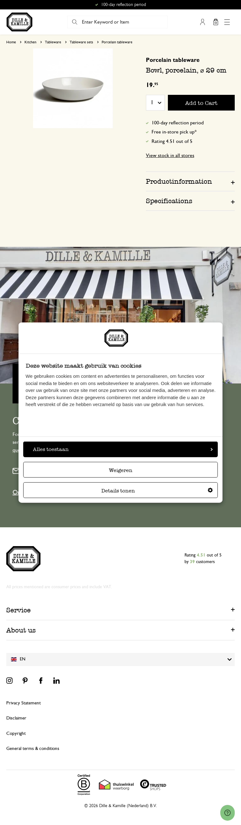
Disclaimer (16, 718)
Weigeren (120, 470)
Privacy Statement (23, 703)
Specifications (169, 201)
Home (11, 42)
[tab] (190, 181)
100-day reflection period (178, 122)
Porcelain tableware (117, 42)
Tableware (53, 42)
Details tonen (157, 491)
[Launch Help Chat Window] (227, 813)
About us (21, 630)
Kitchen (30, 42)
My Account (202, 22)
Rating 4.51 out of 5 (172, 141)
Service (18, 610)
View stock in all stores (170, 155)
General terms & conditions (32, 748)
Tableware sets (81, 42)
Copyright (16, 733)
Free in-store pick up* (174, 131)
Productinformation (179, 181)
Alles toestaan (123, 449)
